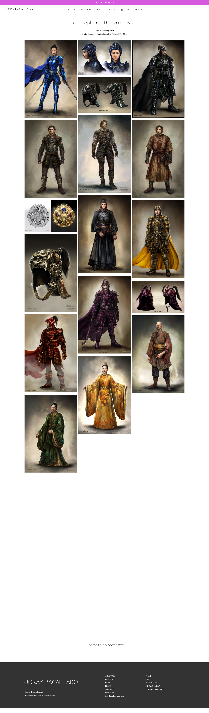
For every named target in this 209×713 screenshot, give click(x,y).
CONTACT (109, 689)
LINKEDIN (109, 693)
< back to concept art (104, 645)
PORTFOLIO (110, 679)
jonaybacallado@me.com (114, 696)
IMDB (107, 683)
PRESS (108, 686)
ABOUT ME (110, 676)
